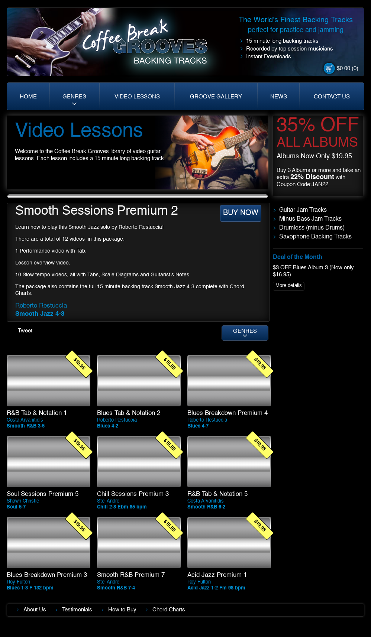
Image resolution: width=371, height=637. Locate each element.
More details (288, 285)
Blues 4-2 (107, 426)
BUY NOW (240, 213)
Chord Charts (168, 609)
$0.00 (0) (347, 68)
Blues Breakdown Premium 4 (227, 413)
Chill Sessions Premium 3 (133, 494)
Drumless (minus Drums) (312, 228)
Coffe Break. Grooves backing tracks (150, 45)
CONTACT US (332, 97)
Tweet (25, 331)
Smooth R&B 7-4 (116, 588)
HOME (28, 97)
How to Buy (122, 609)
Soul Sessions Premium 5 (42, 494)
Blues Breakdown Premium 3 (47, 575)
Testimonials (77, 609)
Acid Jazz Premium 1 (217, 575)
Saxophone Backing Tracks (315, 237)
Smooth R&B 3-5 (26, 426)
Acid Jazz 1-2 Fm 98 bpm (216, 588)
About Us (34, 609)
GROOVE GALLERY (216, 97)
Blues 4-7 (198, 426)
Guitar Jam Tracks (303, 210)
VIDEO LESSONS (137, 97)
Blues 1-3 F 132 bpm (30, 588)
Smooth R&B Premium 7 (131, 575)
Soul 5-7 (16, 507)
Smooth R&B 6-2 (206, 507)
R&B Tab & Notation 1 (37, 413)
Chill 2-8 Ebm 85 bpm (122, 507)
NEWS (278, 97)
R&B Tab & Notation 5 (217, 494)
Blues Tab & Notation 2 (128, 413)
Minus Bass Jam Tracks (310, 219)
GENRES (74, 97)
